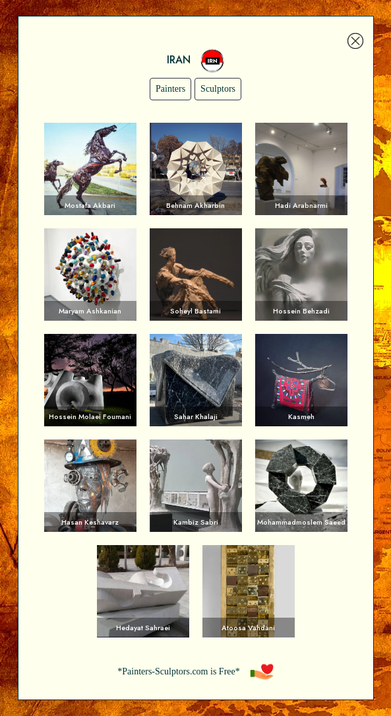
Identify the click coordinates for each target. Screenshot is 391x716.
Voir (90, 169)
